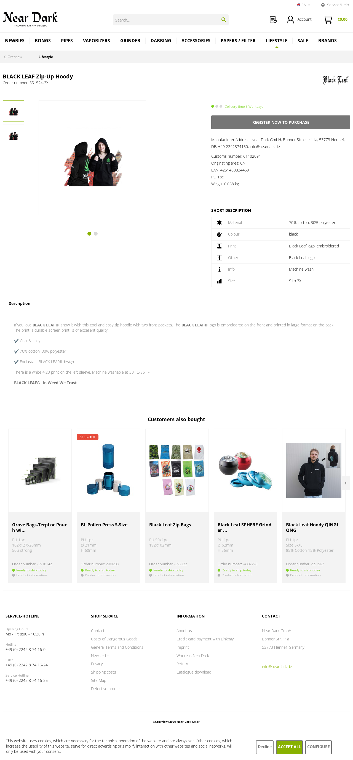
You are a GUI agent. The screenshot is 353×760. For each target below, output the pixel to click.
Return (182, 663)
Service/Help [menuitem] (335, 4)
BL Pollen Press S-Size (104, 525)
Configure (318, 746)
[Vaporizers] (96, 41)
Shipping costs (103, 672)
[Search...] (171, 19)
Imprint (182, 647)
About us (184, 630)
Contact (98, 630)
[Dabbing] (161, 41)
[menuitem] (273, 20)
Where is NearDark (192, 655)
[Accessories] (196, 41)
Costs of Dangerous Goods (114, 639)
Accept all (289, 746)
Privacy (97, 663)
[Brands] (327, 41)
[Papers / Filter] (238, 41)
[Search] (224, 20)
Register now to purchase (280, 122)
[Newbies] (15, 41)
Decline (265, 746)
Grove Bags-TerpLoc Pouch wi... (39, 527)
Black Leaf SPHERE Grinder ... (244, 527)
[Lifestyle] (277, 40)
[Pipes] (67, 41)
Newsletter (100, 655)
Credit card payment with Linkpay (205, 639)
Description (19, 303)
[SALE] (303, 41)
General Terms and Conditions (117, 647)
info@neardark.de (277, 666)
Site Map (98, 680)
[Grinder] (130, 41)
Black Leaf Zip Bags (170, 525)
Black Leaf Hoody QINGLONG (312, 527)
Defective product (106, 688)
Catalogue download (193, 672)
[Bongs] (43, 41)
